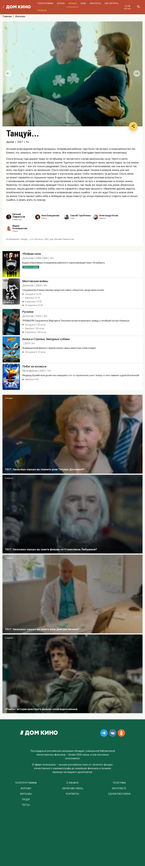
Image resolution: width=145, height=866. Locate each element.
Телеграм (119, 782)
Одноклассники (119, 794)
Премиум (42, 10)
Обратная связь (72, 788)
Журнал (61, 3)
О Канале (72, 782)
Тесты (26, 805)
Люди (83, 3)
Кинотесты (95, 3)
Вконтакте (119, 788)
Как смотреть (111, 3)
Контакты (72, 794)
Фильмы (72, 3)
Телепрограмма (45, 3)
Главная (7, 16)
